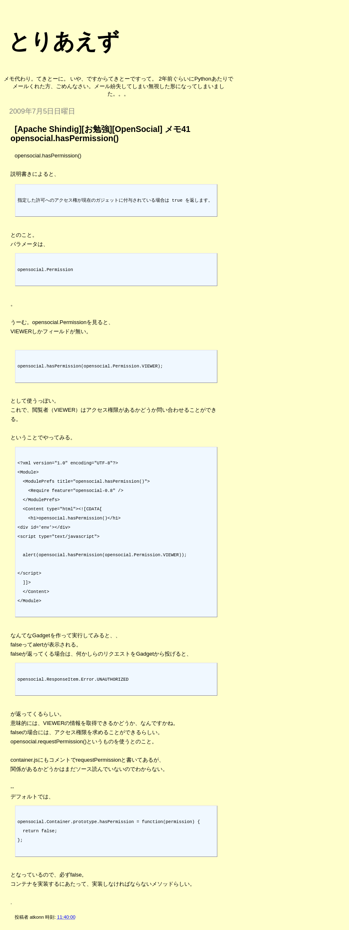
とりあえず (63, 41)
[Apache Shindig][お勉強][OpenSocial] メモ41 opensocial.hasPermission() (100, 133)
